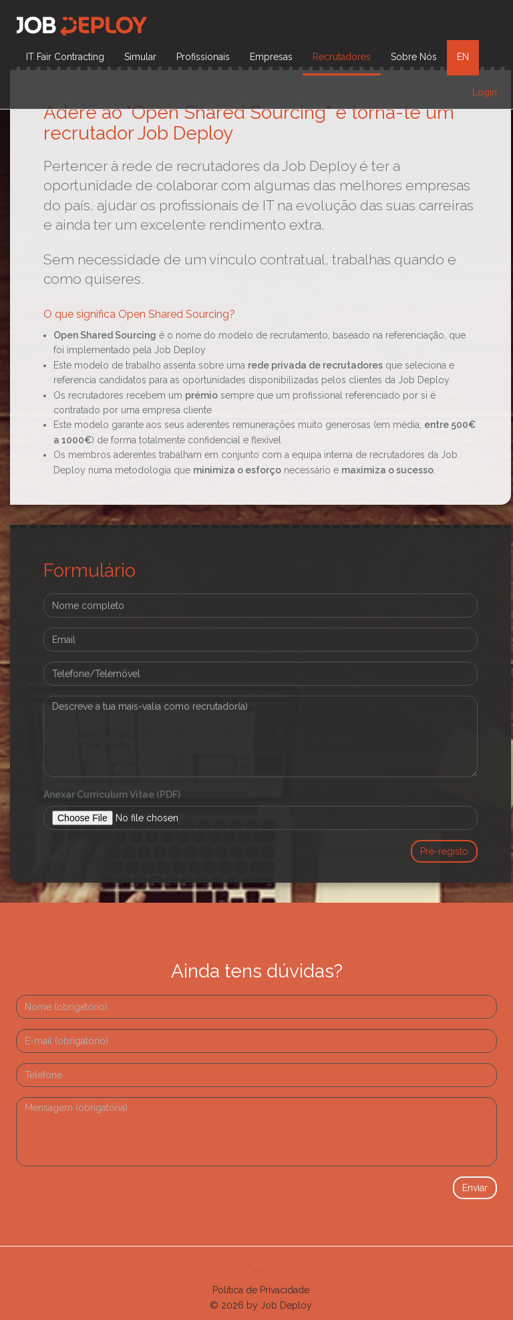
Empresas (271, 56)
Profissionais (203, 56)
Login (484, 92)
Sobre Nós (414, 56)
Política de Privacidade (260, 1290)
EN (463, 56)
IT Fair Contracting (65, 56)
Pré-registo (444, 851)
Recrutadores (342, 56)
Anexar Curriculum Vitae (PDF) (111, 794)
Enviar (475, 1187)
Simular (140, 56)
